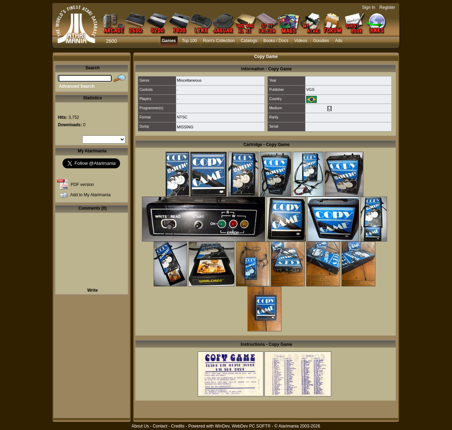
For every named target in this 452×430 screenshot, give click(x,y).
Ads (339, 40)
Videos (300, 40)
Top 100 (189, 40)
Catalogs (248, 40)
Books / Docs (276, 40)
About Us (140, 426)
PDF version (82, 184)
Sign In (368, 7)
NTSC (182, 117)
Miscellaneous (189, 80)
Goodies (321, 40)
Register (387, 7)
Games (169, 40)
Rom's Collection (219, 40)
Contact (160, 426)
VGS (310, 89)
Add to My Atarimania (90, 194)
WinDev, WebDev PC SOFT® (243, 426)
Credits (177, 426)
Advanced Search (77, 86)
